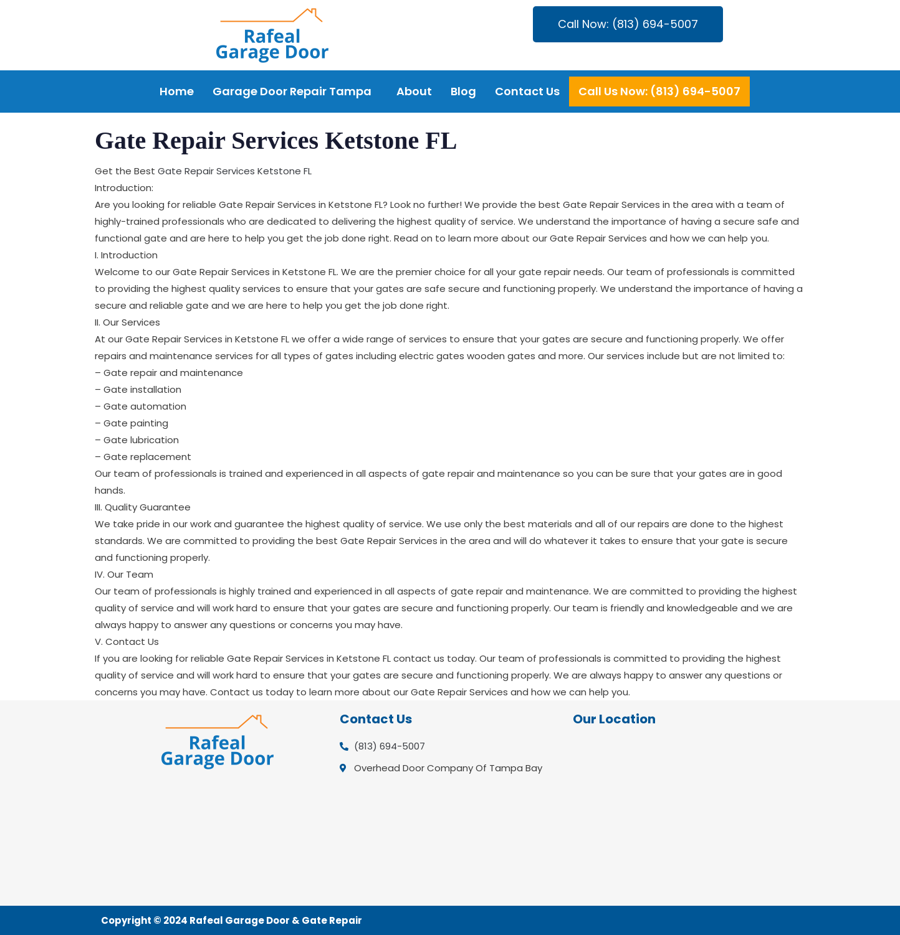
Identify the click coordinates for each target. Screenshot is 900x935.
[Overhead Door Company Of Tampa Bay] (683, 815)
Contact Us (527, 91)
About (414, 91)
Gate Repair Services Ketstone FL (235, 170)
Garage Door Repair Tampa (292, 91)
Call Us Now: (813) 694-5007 (659, 91)
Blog (463, 91)
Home (177, 91)
